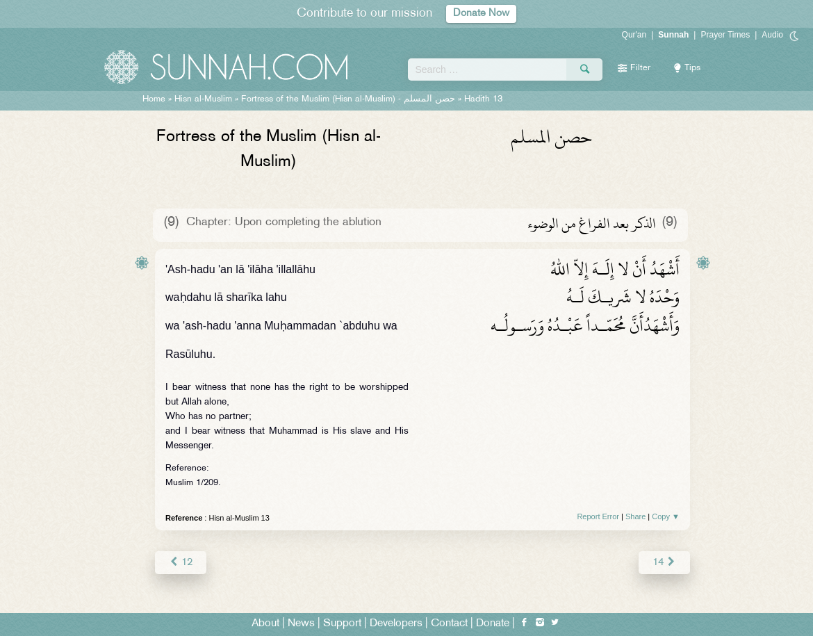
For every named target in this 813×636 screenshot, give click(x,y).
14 (664, 561)
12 (180, 561)
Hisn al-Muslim (203, 99)
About (265, 623)
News (301, 623)
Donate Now (481, 13)
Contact (449, 623)
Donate (492, 623)
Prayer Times (725, 35)
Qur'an (634, 35)
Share (635, 516)
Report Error (598, 516)
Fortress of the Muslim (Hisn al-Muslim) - (348, 99)
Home (153, 99)
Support (342, 623)
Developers (396, 623)
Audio (772, 35)
